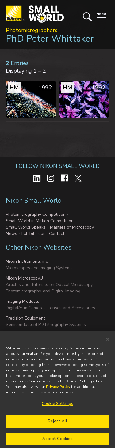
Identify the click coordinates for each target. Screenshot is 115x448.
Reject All (57, 424)
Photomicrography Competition (36, 214)
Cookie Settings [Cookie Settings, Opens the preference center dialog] (57, 407)
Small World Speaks (26, 227)
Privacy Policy (58, 389)
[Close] (107, 342)
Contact (56, 234)
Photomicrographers (31, 30)
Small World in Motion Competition (40, 221)
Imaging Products (22, 301)
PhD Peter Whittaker (50, 38)
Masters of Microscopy (72, 227)
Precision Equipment (25, 318)
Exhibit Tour (33, 234)
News (11, 234)
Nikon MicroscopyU (24, 278)
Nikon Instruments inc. (27, 261)
